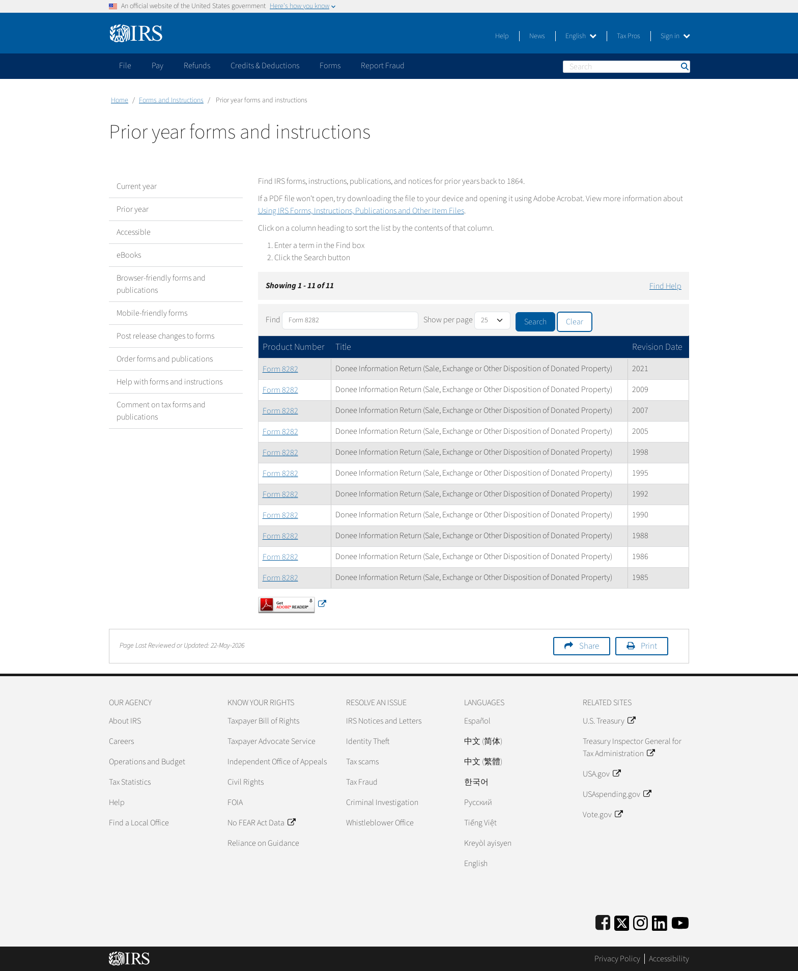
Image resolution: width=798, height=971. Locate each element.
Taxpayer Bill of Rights (263, 721)
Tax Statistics (130, 782)
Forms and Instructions (171, 100)
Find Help (665, 286)
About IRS (125, 721)
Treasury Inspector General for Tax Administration (632, 747)
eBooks (129, 255)
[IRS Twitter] (622, 921)
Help (502, 36)
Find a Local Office (139, 822)
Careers (121, 741)
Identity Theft (367, 741)
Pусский (478, 802)
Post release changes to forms (165, 336)
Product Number (294, 347)
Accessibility (669, 959)
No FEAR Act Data (261, 822)
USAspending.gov (617, 794)
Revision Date (657, 347)
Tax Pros (628, 36)
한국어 (476, 782)
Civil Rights (245, 782)
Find (273, 319)
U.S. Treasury (609, 721)
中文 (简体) (483, 741)
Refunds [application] (197, 65)
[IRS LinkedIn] (659, 921)
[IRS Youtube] (680, 921)
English (580, 36)
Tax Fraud (362, 782)
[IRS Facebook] (602, 921)
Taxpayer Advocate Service (271, 741)
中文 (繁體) (483, 761)
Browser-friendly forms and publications (161, 284)
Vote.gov (602, 814)
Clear (574, 321)
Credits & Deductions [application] (265, 65)
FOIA (235, 802)
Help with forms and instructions (169, 381)
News (537, 36)
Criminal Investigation (382, 802)
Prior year (133, 209)
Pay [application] (157, 65)
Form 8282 (280, 369)
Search (684, 66)
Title (343, 347)
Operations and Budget (147, 761)
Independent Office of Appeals (277, 761)
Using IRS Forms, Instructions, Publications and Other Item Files (361, 210)
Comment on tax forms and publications (161, 411)
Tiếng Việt (480, 822)
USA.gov (601, 774)
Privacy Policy (617, 959)
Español (477, 721)
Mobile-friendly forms (152, 313)
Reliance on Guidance (263, 843)
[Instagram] (640, 921)
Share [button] (589, 646)
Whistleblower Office (380, 822)
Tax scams (362, 761)
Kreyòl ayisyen (487, 843)
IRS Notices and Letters (383, 721)
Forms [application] (330, 65)
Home (119, 100)
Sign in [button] (675, 36)
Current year (137, 186)
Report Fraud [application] (383, 65)
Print (649, 646)
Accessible (134, 232)
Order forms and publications (165, 359)
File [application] (125, 65)
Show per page (448, 319)
